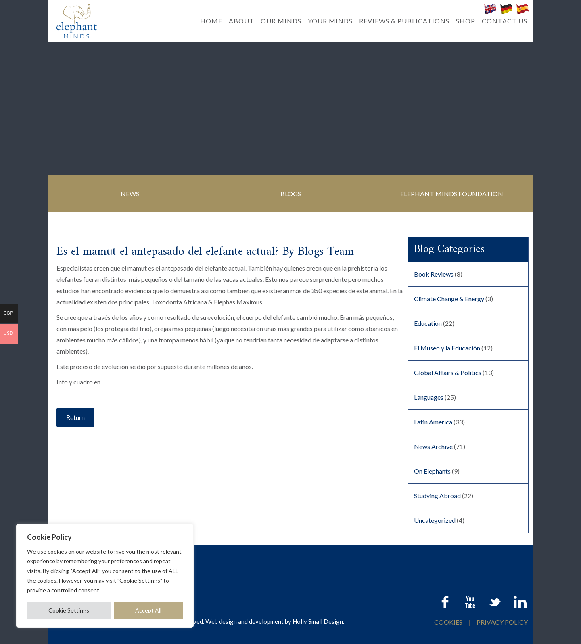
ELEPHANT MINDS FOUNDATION (451, 193)
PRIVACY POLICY (502, 622)
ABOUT (241, 21)
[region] (105, 576)
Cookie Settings (68, 610)
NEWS (130, 193)
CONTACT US (504, 21)
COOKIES (449, 622)
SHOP (465, 21)
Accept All (148, 610)
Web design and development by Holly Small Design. (274, 621)
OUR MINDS (281, 21)
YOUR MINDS (330, 21)
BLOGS (290, 193)
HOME (211, 21)
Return (75, 417)
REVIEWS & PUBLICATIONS (404, 21)
